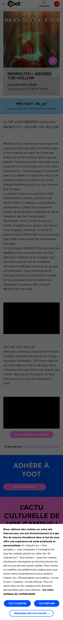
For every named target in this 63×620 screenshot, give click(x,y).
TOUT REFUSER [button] (47, 604)
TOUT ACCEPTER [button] (17, 604)
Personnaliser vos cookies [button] (30, 613)
